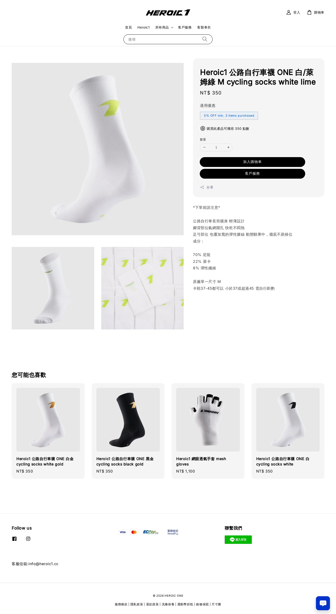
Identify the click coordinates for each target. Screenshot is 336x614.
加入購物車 (252, 161)
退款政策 (152, 604)
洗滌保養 (168, 604)
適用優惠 (207, 105)
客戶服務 (185, 27)
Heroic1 (143, 27)
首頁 (128, 27)
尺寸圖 (216, 604)
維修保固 (202, 604)
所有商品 (162, 27)
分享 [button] (206, 187)
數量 (203, 139)
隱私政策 (136, 604)
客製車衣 (204, 27)
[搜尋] (204, 39)
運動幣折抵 (185, 604)
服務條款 (121, 604)
